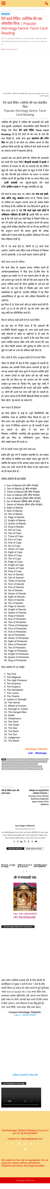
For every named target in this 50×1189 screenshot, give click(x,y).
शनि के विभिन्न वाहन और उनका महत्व (10, 791)
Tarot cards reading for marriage (14, 766)
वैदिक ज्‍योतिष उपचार (25, 769)
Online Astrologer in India (12, 762)
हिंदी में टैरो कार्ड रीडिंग (37, 769)
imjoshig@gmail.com (31, 1138)
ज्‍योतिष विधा (5, 769)
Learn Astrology (23, 759)
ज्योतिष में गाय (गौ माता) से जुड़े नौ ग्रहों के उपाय (25, 866)
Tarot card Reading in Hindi (27, 764)
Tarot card (42, 762)
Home (3, 9)
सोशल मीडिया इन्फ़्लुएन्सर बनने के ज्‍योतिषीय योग (40, 866)
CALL (17, 1015)
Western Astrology (34, 766)
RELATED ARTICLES (15, 849)
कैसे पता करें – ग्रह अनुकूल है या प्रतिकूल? (8, 866)
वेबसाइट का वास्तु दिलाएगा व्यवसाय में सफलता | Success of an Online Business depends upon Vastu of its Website (38, 797)
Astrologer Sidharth (10, 49)
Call (30, 753)
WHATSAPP (29, 1015)
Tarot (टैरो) (10, 9)
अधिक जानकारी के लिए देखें (25, 1075)
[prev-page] (23, 871)
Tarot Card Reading (9, 764)
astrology (11, 759)
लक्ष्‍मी (17, 769)
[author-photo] (25, 816)
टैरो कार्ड (12, 769)
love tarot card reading (39, 759)
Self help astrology (30, 762)
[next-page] (26, 871)
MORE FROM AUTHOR (34, 849)
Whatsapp (41, 753)
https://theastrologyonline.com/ (25, 829)
